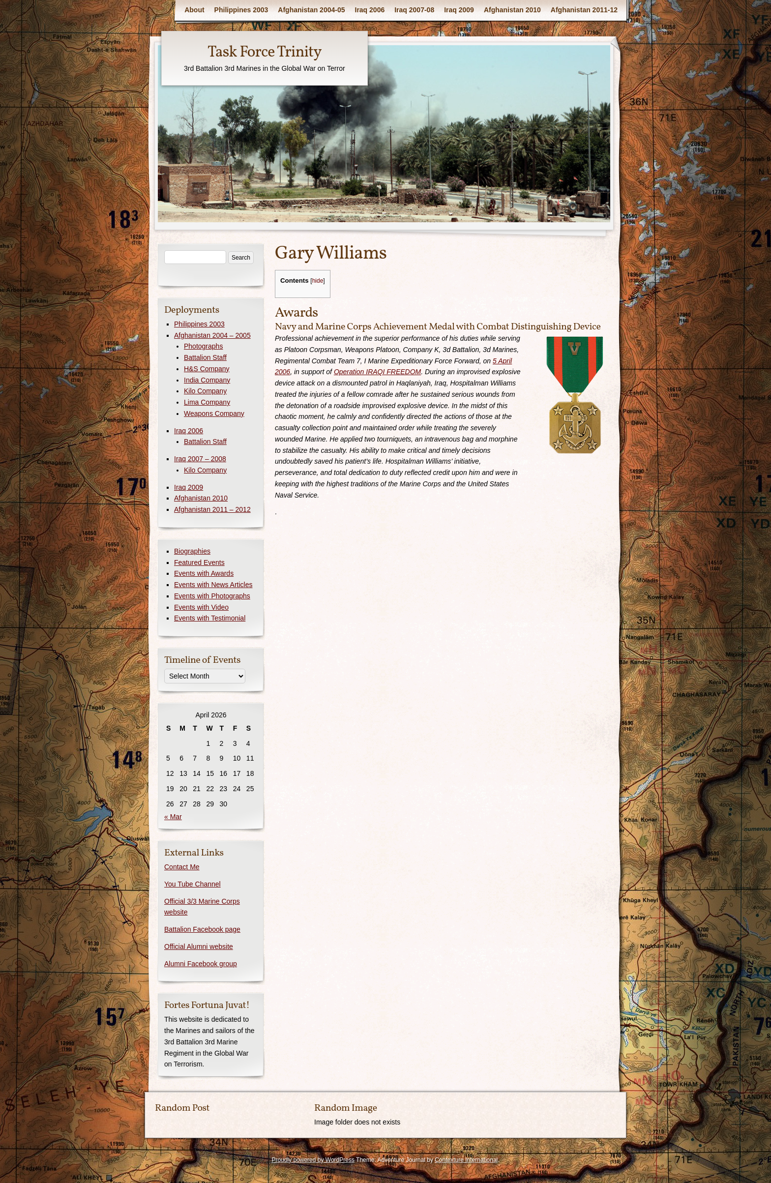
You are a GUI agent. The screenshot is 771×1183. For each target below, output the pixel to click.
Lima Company (207, 402)
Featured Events (199, 562)
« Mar (173, 817)
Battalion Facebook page (202, 929)
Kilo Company (205, 391)
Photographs (203, 346)
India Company (207, 380)
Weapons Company (214, 413)
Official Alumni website (198, 946)
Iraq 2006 (370, 10)
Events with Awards (204, 573)
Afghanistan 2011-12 (584, 10)
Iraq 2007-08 (414, 10)
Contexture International (466, 1159)
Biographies (192, 551)
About (194, 10)
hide (318, 280)
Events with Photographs (212, 596)
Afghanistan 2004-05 (311, 10)
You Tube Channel (192, 884)
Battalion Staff (205, 357)
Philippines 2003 (241, 10)
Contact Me (182, 867)
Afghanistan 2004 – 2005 (212, 335)
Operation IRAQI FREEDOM (377, 372)
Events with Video (201, 607)
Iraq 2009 (459, 10)
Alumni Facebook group (200, 964)
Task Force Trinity (265, 52)
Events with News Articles (213, 585)
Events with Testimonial (209, 618)
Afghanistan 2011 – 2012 (212, 509)
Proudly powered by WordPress (313, 1159)
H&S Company (207, 369)
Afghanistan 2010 (512, 10)
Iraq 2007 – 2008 (200, 459)
